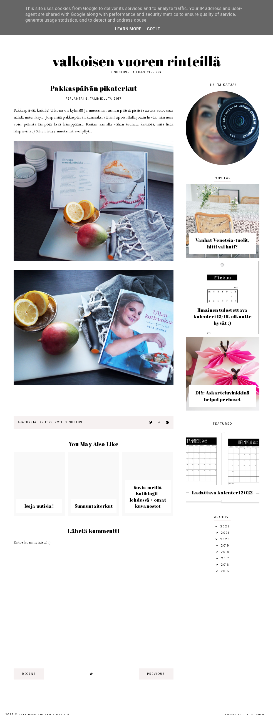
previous (156, 674)
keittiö (45, 422)
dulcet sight (254, 714)
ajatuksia (27, 422)
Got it (153, 28)
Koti (58, 422)
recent (29, 674)
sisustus (74, 422)
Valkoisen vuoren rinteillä (136, 61)
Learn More (128, 28)
